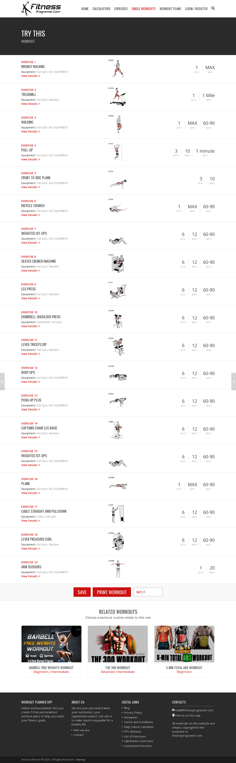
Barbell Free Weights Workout (51, 667)
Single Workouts (144, 8)
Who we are (82, 730)
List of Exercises (135, 736)
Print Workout (112, 591)
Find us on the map (187, 715)
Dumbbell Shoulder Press (40, 316)
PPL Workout (132, 731)
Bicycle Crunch (32, 205)
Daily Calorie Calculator (139, 727)
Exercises (121, 8)
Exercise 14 (29, 423)
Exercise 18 (29, 534)
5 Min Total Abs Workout (184, 667)
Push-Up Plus (31, 400)
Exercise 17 (29, 506)
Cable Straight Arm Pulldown (43, 511)
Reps (210, 72)
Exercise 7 (28, 229)
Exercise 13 (29, 395)
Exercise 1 (28, 62)
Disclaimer (131, 717)
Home (85, 8)
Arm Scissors (31, 566)
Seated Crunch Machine (38, 261)
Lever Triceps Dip (34, 344)
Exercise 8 (28, 256)
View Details (29, 76)
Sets (196, 72)
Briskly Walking (33, 66)
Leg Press (28, 288)
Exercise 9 (28, 284)
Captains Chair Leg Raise (39, 427)
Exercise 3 (28, 117)
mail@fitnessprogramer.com (194, 710)
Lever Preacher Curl (36, 539)
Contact (79, 735)
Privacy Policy (133, 712)
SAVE (82, 591)
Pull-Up (27, 149)
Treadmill (28, 94)
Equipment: (28, 72)
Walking (27, 122)
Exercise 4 (28, 145)
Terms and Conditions (138, 722)
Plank (25, 483)
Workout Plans (170, 8)
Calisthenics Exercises (138, 741)
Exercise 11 (29, 340)
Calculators (101, 8)
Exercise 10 (29, 312)
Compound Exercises (138, 746)
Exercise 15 (29, 451)
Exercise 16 (29, 479)
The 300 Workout (117, 667)
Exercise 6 (28, 201)
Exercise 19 (29, 562)
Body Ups (28, 372)
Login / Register (196, 8)
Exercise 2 (28, 90)
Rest (209, 127)
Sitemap (80, 759)
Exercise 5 (28, 173)
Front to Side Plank (35, 177)
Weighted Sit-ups (34, 233)
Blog (127, 708)
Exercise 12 (29, 368)
